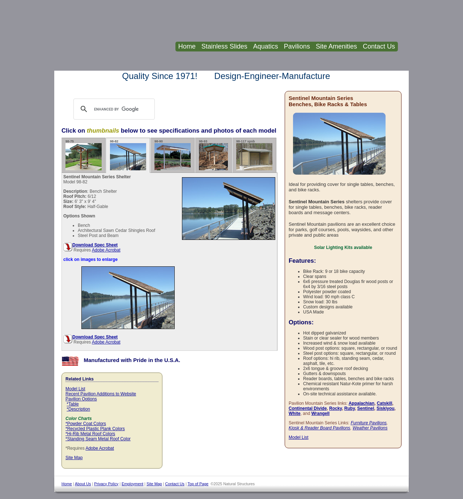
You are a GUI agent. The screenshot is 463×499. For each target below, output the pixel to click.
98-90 (172, 155)
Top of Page (198, 484)
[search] (121, 109)
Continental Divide (308, 408)
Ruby (349, 408)
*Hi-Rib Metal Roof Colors (90, 433)
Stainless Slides (224, 46)
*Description (78, 409)
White (295, 413)
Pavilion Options (81, 399)
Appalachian (361, 403)
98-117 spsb (254, 155)
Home (187, 46)
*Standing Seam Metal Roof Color (98, 438)
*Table (72, 404)
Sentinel (365, 408)
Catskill (384, 403)
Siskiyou (385, 408)
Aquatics (265, 46)
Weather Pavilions (370, 428)
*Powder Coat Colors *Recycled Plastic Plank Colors (95, 426)
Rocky (335, 408)
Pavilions (297, 46)
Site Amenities (336, 46)
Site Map (73, 457)
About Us (83, 484)
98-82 (128, 155)
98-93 (213, 155)
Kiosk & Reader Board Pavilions (319, 428)
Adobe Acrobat (106, 250)
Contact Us (379, 46)
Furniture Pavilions (368, 422)
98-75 (83, 155)
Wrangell (320, 413)
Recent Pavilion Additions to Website (100, 393)
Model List (75, 388)
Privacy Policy (106, 484)
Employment (132, 484)
